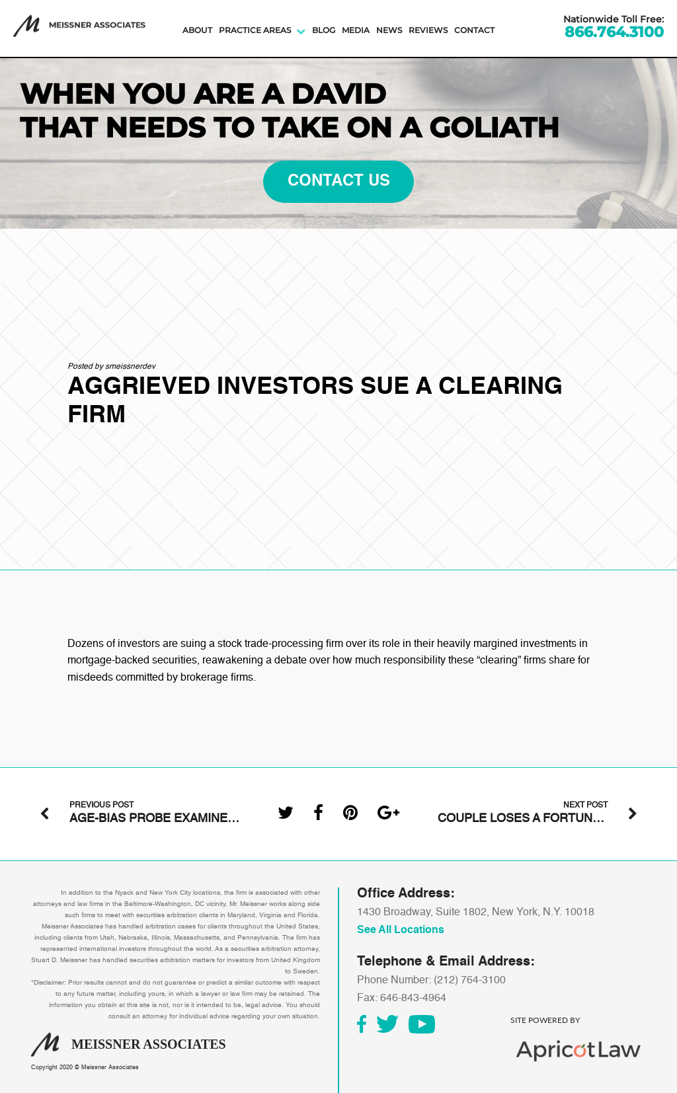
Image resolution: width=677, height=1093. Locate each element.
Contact (474, 30)
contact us (339, 182)
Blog (323, 30)
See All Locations (400, 930)
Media (356, 30)
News (389, 30)
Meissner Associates (110, 1068)
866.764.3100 (614, 32)
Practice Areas (255, 30)
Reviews (428, 30)
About (197, 30)
